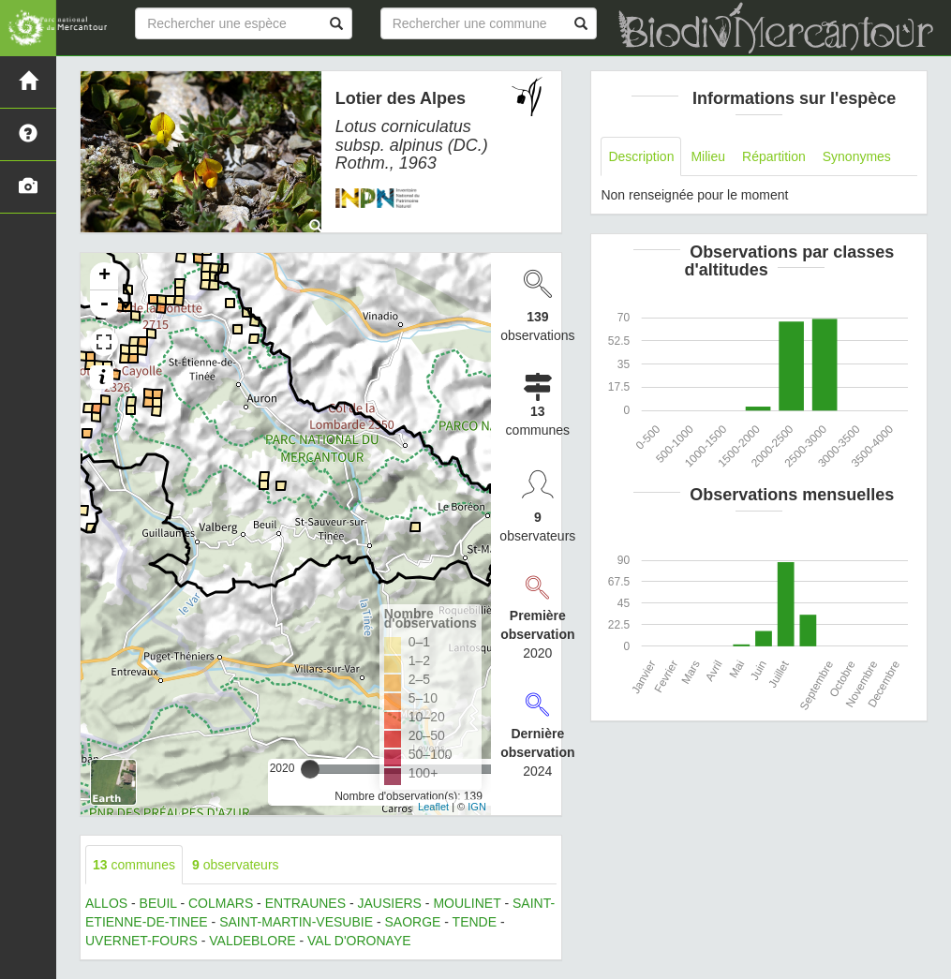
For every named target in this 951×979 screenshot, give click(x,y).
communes (134, 864)
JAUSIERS (390, 903)
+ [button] (104, 276)
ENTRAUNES (305, 903)
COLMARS (220, 903)
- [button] (104, 304)
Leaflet (433, 806)
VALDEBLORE (252, 940)
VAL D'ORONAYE (359, 940)
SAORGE (412, 921)
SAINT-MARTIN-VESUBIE (296, 921)
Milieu (708, 156)
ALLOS (106, 903)
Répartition (774, 156)
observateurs (235, 864)
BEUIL (158, 903)
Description (641, 156)
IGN (477, 806)
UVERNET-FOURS (141, 940)
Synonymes (857, 156)
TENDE (475, 921)
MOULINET (466, 903)
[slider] (310, 769)
